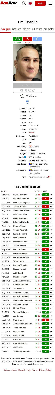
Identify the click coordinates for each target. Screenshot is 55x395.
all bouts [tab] (37, 29)
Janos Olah (18, 289)
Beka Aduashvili (20, 253)
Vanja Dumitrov (20, 195)
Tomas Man (18, 261)
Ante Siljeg (18, 347)
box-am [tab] (16, 29)
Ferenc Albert (19, 226)
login (40, 3)
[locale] (30, 3)
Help (29, 370)
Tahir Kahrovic (20, 206)
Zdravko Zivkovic (21, 222)
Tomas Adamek (20, 230)
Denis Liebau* (19, 238)
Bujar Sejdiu (18, 335)
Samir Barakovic (20, 285)
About (14, 370)
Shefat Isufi (18, 320)
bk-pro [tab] (26, 29)
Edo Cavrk (18, 339)
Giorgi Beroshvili (21, 257)
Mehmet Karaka (20, 242)
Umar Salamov (20, 249)
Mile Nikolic (18, 331)
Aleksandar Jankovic (22, 300)
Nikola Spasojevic (21, 202)
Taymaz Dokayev (21, 312)
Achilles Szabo (20, 214)
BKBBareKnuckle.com (38, 177)
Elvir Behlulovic (20, 343)
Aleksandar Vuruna (22, 281)
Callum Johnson (20, 218)
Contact (21, 370)
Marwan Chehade (21, 296)
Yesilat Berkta (19, 245)
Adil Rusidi (18, 273)
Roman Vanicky (20, 265)
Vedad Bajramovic (21, 351)
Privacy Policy (45, 370)
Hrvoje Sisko (19, 308)
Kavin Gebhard (20, 234)
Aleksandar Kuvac (21, 210)
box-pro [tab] (6, 29)
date (4, 191)
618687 (32, 133)
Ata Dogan (18, 316)
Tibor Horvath (19, 328)
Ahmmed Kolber (20, 304)
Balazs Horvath (20, 269)
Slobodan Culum (20, 292)
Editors (7, 370)
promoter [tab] (49, 29)
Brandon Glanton (21, 199)
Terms (34, 370)
